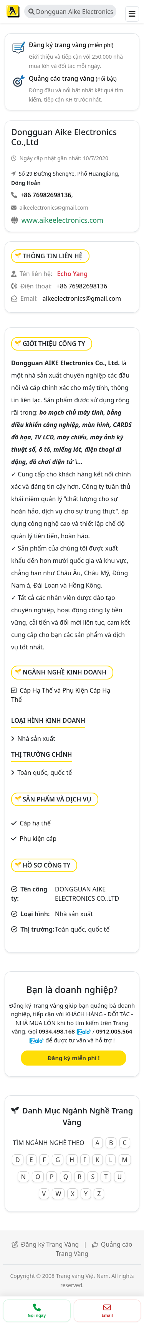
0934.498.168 (57, 1031)
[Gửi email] (107, 1311)
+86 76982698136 (45, 195)
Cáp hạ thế (35, 823)
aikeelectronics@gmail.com (54, 207)
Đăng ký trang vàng (71, 45)
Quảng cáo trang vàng (73, 78)
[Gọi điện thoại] (37, 1311)
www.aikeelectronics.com (62, 220)
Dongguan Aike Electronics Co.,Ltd (70, 12)
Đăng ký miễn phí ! (74, 1058)
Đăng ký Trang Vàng (50, 1244)
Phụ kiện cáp (38, 838)
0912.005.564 (114, 1031)
